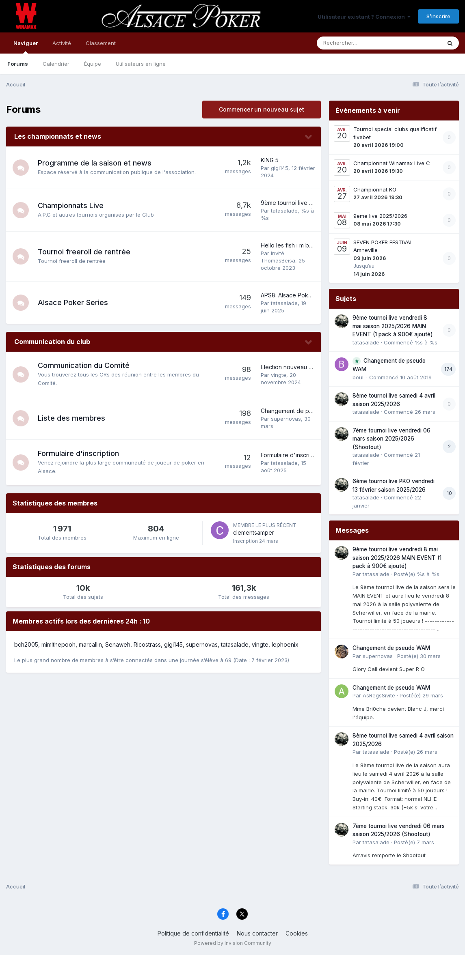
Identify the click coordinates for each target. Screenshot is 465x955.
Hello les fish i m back (290, 245)
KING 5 (270, 160)
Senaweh (117, 644)
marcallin (90, 644)
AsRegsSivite (379, 695)
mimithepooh (58, 644)
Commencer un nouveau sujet (261, 109)
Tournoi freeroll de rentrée (84, 251)
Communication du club (52, 342)
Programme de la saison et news (94, 163)
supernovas (286, 418)
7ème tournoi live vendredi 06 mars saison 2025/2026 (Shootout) (391, 438)
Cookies (296, 933)
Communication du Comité (84, 365)
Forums (17, 63)
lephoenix (285, 644)
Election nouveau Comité (294, 367)
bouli (359, 377)
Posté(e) (416, 574)
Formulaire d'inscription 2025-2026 (307, 455)
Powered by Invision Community (232, 943)
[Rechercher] (355, 43)
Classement (101, 43)
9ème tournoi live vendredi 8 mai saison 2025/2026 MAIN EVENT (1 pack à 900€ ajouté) (393, 326)
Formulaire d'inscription (78, 453)
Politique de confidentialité (193, 933)
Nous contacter (257, 933)
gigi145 (279, 168)
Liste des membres (71, 418)
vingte (278, 375)
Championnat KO (374, 189)
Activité (61, 43)
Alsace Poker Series (73, 302)
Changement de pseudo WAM (301, 410)
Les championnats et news (57, 136)
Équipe (92, 63)
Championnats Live (71, 205)
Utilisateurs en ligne (141, 63)
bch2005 (26, 644)
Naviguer (25, 47)
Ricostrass (147, 644)
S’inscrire (438, 16)
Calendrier (56, 63)
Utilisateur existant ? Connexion (364, 16)
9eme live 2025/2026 (380, 216)
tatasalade (284, 210)
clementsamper (253, 532)
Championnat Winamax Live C (391, 163)
